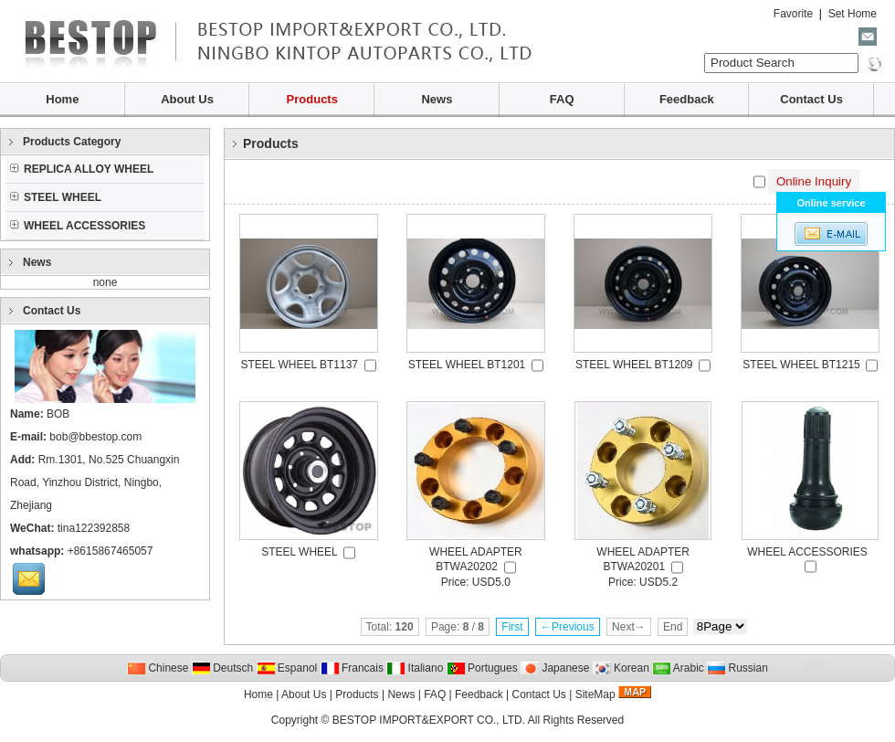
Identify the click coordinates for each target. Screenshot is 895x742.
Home (62, 99)
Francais (352, 668)
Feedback (686, 99)
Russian (737, 668)
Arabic (678, 668)
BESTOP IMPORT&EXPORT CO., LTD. (428, 720)
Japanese (555, 668)
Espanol (287, 668)
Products (312, 99)
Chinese (157, 668)
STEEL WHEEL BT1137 (300, 364)
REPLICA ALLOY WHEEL (81, 169)
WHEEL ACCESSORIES (77, 225)
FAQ (562, 99)
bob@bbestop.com (95, 436)
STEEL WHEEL (55, 197)
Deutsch (222, 668)
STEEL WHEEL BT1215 (801, 364)
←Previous (568, 626)
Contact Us (811, 99)
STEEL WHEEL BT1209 (634, 364)
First (511, 626)
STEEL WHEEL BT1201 (467, 364)
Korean (621, 668)
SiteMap (595, 694)
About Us (187, 99)
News (436, 99)
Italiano (414, 668)
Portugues (482, 668)
